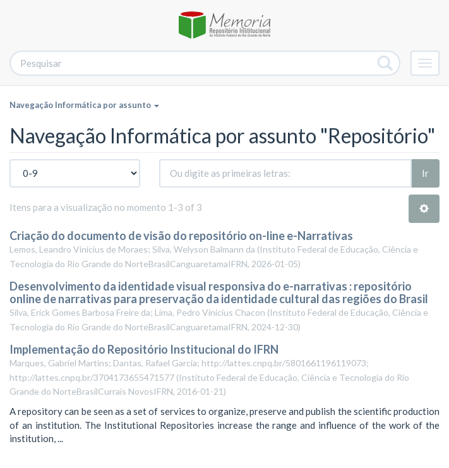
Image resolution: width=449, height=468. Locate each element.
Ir (425, 173)
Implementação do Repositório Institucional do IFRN (143, 349)
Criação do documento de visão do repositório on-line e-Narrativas (181, 236)
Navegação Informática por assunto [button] (84, 105)
